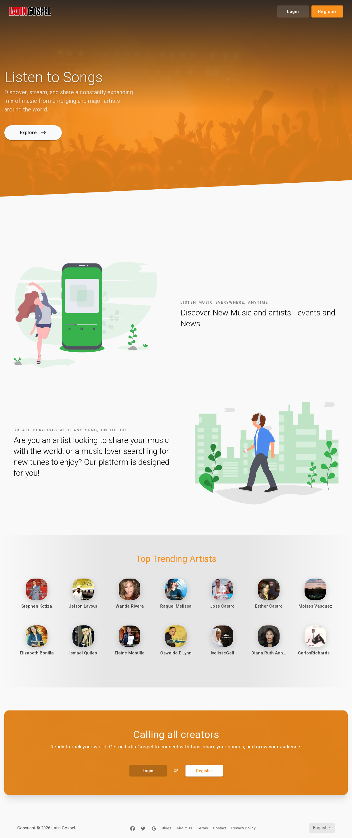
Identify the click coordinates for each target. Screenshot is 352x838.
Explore (33, 132)
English (320, 828)
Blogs (166, 828)
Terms (202, 828)
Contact (219, 828)
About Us (184, 828)
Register (327, 11)
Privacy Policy (243, 828)
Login (293, 11)
